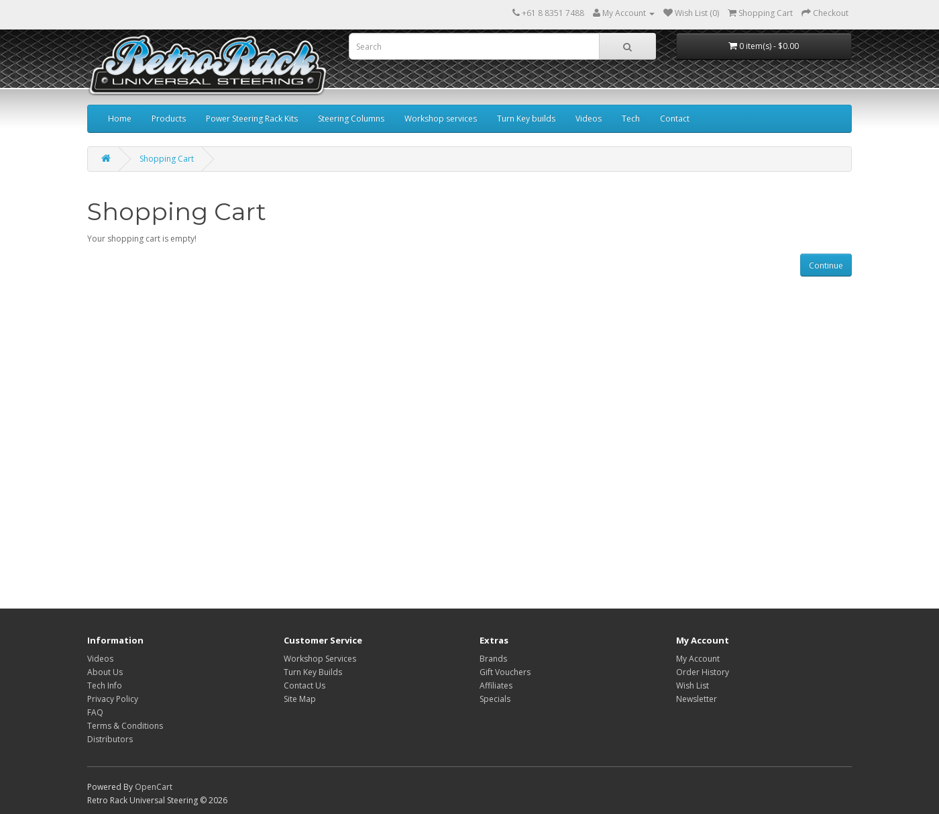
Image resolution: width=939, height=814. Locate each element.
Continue (826, 265)
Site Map (300, 699)
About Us (105, 672)
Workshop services (440, 118)
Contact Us (304, 685)
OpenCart (153, 787)
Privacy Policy (112, 699)
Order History (702, 672)
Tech (631, 118)
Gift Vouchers (505, 672)
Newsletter (696, 699)
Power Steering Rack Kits (252, 118)
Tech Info (104, 685)
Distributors (110, 739)
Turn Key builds (526, 118)
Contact (674, 118)
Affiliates (496, 685)
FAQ (95, 712)
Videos (588, 118)
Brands (493, 658)
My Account (698, 658)
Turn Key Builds (313, 672)
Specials (495, 699)
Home (119, 118)
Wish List (692, 685)
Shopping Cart (167, 158)
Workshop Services (320, 658)
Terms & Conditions (125, 725)
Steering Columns (351, 118)
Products (169, 118)
